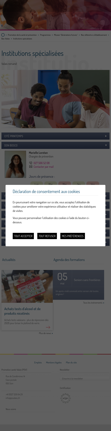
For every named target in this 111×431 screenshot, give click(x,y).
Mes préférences (72, 236)
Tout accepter (23, 236)
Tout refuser (47, 236)
